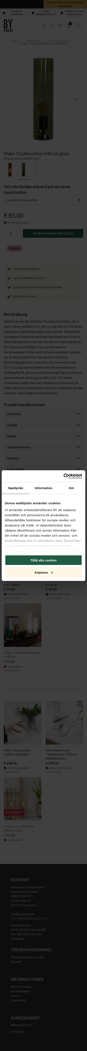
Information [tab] (43, 488)
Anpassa (43, 572)
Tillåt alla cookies (43, 560)
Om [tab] (71, 488)
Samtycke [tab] (15, 488)
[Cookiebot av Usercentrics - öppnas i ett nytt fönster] (63, 476)
